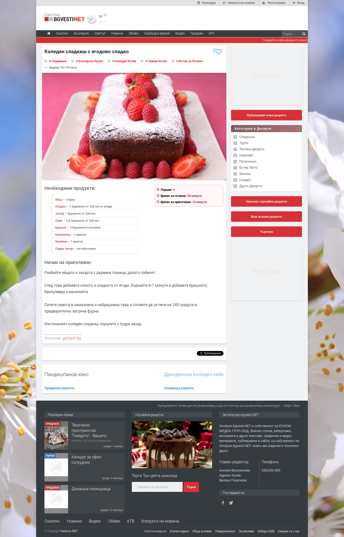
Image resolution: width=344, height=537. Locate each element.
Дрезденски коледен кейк (194, 374)
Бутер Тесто (248, 167)
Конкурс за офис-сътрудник (87, 459)
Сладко (60, 206)
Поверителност (225, 531)
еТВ (130, 521)
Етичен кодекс (179, 531)
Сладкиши (59, 61)
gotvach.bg (71, 338)
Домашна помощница (91, 488)
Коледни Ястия (125, 61)
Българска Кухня (90, 61)
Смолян (52, 521)
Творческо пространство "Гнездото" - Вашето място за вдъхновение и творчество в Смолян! (91, 438)
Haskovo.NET (69, 531)
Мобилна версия (155, 531)
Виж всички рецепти (266, 216)
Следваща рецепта (179, 388)
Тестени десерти (251, 149)
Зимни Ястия (157, 61)
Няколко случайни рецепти (266, 201)
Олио (59, 220)
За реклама (246, 531)
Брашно (61, 227)
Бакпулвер (63, 234)
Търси (191, 487)
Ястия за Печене (190, 61)
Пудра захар (64, 248)
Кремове (246, 155)
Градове (196, 33)
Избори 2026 (266, 531)
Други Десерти (250, 186)
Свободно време (157, 33)
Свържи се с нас (289, 531)
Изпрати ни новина (160, 521)
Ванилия (61, 241)
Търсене (266, 232)
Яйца (59, 199)
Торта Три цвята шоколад (154, 475)
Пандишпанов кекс (66, 374)
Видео (95, 521)
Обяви (114, 521)
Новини (117, 33)
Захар (60, 213)
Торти (243, 143)
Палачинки (247, 161)
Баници (245, 173)
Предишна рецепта (59, 388)
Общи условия (202, 531)
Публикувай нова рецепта (266, 115)
